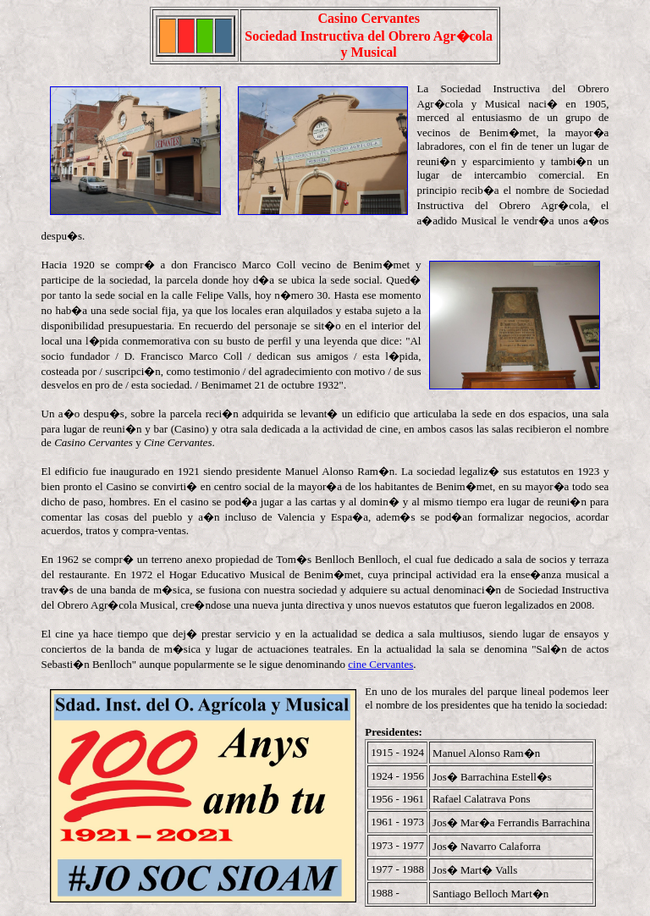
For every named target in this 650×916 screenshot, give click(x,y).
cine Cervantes (380, 664)
